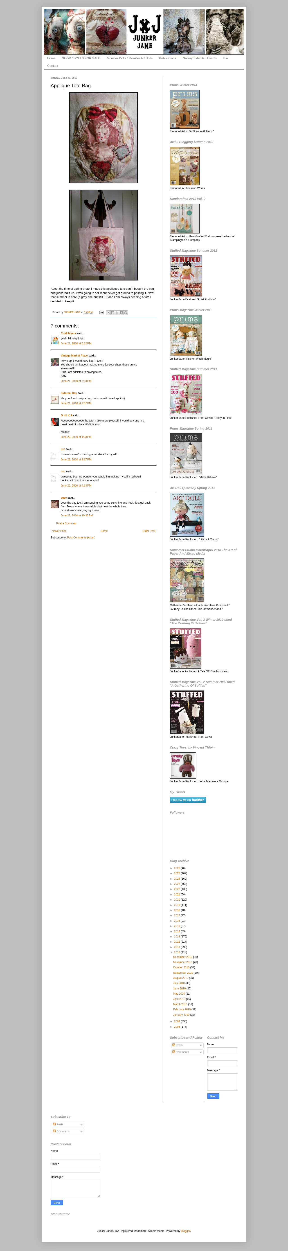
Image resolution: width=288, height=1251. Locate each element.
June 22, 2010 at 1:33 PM (76, 437)
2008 (177, 1026)
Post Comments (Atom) (81, 537)
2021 (177, 894)
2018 (177, 910)
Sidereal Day (69, 393)
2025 (177, 873)
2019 (177, 905)
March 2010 (180, 1004)
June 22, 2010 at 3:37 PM (76, 459)
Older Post (148, 531)
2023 (177, 884)
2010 (177, 952)
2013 (177, 936)
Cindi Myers (68, 333)
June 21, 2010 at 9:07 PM (76, 403)
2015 (177, 926)
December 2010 (183, 957)
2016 (177, 920)
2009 (177, 1021)
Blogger (185, 1231)
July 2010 (179, 983)
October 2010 (181, 967)
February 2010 (182, 1009)
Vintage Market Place (74, 355)
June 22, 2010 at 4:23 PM (76, 485)
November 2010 (183, 962)
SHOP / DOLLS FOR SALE (81, 58)
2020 (177, 899)
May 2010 (179, 993)
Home (51, 58)
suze (64, 497)
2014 (177, 931)
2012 (177, 941)
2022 (177, 889)
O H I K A (66, 415)
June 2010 (179, 988)
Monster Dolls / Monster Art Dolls (130, 58)
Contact (52, 65)
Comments (180, 1052)
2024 (177, 878)
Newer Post (59, 531)
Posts (177, 1045)
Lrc (63, 449)
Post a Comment (66, 523)
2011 (177, 947)
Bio (225, 58)
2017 (177, 915)
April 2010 (179, 999)
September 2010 (183, 972)
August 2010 (181, 978)
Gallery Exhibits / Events (200, 58)
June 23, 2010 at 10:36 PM (77, 515)
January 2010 (181, 1014)
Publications (167, 58)
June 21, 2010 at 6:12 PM (76, 343)
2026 (177, 868)
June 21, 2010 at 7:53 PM (76, 381)
